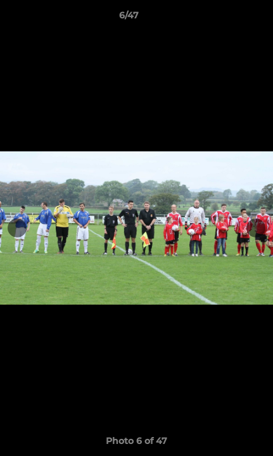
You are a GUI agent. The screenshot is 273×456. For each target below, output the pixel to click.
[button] (227, 18)
